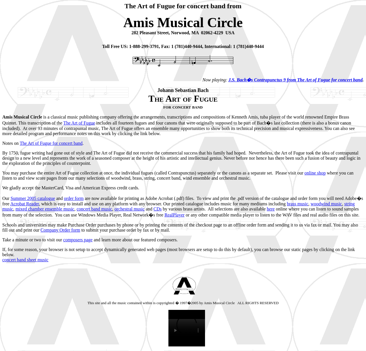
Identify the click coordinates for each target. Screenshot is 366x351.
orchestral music (129, 208)
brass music (297, 203)
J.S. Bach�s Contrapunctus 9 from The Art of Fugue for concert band (295, 79)
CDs (158, 208)
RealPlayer (174, 214)
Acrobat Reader (24, 203)
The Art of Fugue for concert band (51, 143)
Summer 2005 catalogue (33, 198)
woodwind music (326, 203)
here (271, 208)
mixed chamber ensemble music (44, 208)
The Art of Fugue (79, 123)
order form (74, 198)
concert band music (94, 208)
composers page (78, 239)
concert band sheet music (25, 259)
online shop (315, 173)
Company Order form (60, 230)
